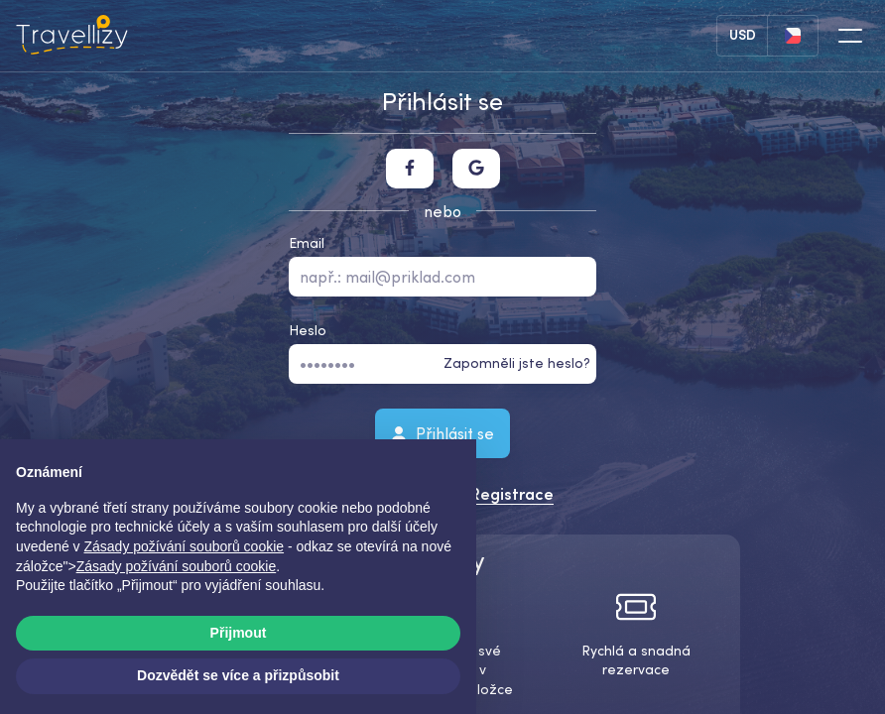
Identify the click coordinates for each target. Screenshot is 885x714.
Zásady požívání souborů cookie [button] (184, 546)
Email (306, 243)
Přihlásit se (442, 432)
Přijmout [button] (238, 633)
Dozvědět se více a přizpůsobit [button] (238, 675)
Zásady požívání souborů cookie (176, 566)
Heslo (307, 330)
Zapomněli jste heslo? (516, 363)
